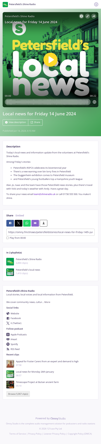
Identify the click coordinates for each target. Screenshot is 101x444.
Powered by (50, 418)
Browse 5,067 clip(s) (18, 393)
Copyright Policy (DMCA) (80, 433)
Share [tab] (9, 215)
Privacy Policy (34, 433)
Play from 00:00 (16, 238)
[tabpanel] (50, 175)
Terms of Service (17, 433)
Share (35, 122)
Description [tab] (13, 146)
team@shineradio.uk (44, 194)
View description (15, 122)
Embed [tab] (20, 215)
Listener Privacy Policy (55, 433)
